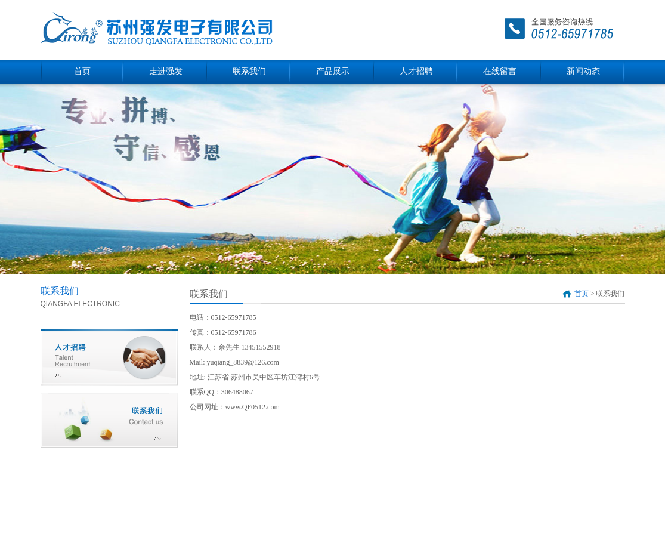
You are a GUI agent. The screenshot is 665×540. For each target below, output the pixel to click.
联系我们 (249, 71)
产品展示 (332, 71)
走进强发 (166, 71)
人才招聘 (416, 71)
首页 (82, 71)
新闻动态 (583, 71)
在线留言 (499, 71)
